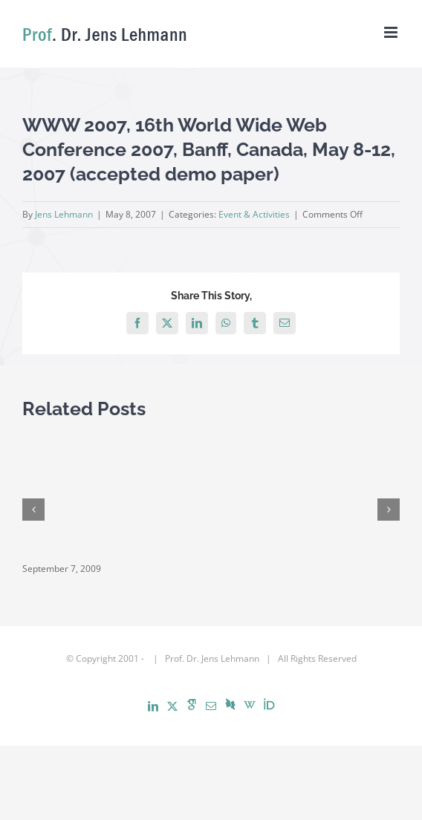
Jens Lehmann (64, 214)
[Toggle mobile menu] (392, 32)
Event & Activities (254, 214)
